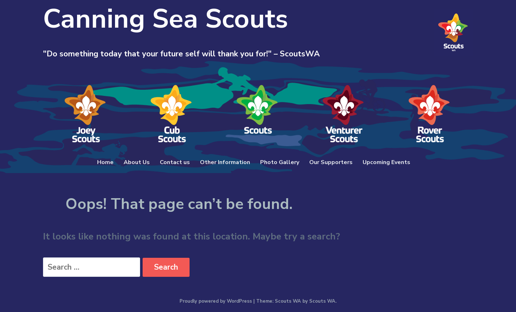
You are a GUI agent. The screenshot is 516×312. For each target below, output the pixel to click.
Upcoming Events (386, 162)
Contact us (175, 162)
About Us (137, 162)
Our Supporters (331, 162)
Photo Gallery (279, 162)
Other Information (225, 162)
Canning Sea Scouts (165, 19)
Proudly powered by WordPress (216, 301)
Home (105, 162)
